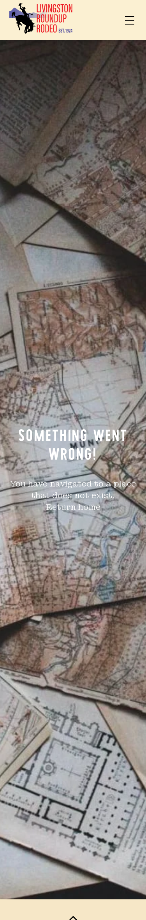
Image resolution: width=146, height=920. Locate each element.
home (89, 507)
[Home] (41, 20)
